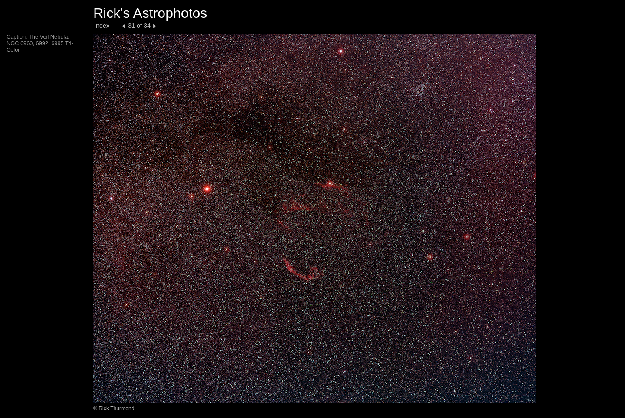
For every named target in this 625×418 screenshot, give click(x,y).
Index (101, 25)
